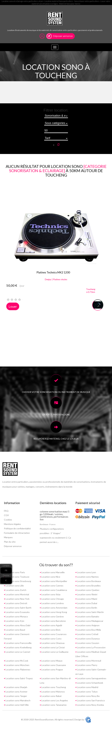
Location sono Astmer (16, 691)
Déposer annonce (63, 36)
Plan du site (10, 541)
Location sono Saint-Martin (90, 612)
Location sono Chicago (52, 598)
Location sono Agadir (51, 625)
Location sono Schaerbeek (90, 682)
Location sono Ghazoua (52, 643)
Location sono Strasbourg (18, 581)
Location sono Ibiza (50, 594)
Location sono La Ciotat (53, 647)
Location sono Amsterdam (54, 607)
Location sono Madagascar (90, 621)
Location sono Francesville (18, 643)
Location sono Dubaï (87, 603)
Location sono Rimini (87, 594)
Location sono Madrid (87, 687)
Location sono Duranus (88, 638)
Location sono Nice (50, 576)
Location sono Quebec (88, 590)
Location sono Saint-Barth (18, 607)
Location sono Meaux (51, 660)
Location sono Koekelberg (18, 647)
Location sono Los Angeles (54, 700)
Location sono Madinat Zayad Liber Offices (90, 654)
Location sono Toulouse (17, 576)
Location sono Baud (15, 629)
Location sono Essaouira (17, 612)
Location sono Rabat (51, 696)
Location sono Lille (14, 585)
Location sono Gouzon (88, 643)
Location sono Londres (52, 603)
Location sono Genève (52, 616)
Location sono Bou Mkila (89, 629)
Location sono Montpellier (54, 581)
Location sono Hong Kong (54, 612)
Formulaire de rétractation (17, 533)
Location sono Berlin (87, 607)
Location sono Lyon (86, 572)
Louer (13, 306)
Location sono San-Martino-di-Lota (55, 680)
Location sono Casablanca (54, 590)
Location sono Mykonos (53, 691)
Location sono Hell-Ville (17, 704)
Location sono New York (17, 598)
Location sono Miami (87, 598)
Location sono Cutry (51, 638)
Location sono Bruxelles (89, 585)
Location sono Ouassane (53, 665)
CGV (6, 515)
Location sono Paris (15, 572)
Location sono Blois (51, 629)
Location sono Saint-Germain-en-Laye (90, 671)
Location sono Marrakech (17, 700)
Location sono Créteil (87, 634)
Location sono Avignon (88, 625)
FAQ (6, 510)
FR (6, 570)
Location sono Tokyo (87, 691)
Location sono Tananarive (54, 704)
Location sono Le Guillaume (54, 651)
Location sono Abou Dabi (17, 625)
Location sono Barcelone (53, 621)
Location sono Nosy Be (88, 696)
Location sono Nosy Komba (90, 704)
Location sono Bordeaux (89, 581)
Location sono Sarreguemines (91, 678)
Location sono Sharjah (16, 687)
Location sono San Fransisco (91, 700)
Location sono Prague (52, 669)
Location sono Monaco (16, 616)
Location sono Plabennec (17, 669)
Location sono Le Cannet (17, 651)
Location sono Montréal (17, 594)
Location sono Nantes (88, 576)
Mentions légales (12, 524)
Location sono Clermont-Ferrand (17, 636)
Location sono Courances (54, 634)
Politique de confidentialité (17, 528)
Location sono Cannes (52, 585)
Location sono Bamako (88, 616)
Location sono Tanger (16, 696)
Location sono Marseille (53, 572)
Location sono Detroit (16, 603)
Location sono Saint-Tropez (19, 678)
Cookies (8, 519)
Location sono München (17, 665)
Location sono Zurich (15, 590)
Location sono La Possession (91, 647)
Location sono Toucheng (53, 687)
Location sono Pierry (87, 665)
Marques (8, 537)
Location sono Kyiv (14, 621)
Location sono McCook (16, 660)
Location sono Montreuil (89, 660)
